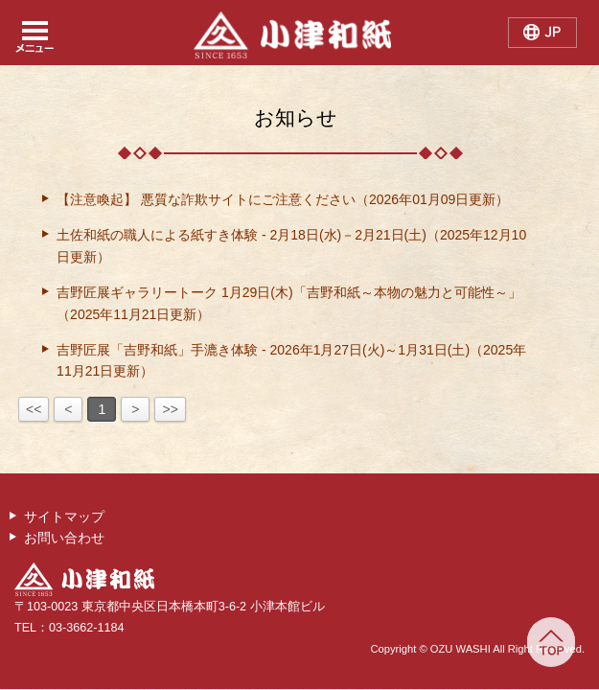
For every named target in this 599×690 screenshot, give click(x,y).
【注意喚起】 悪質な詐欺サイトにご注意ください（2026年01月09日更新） (283, 199)
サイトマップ (64, 516)
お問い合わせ (64, 537)
